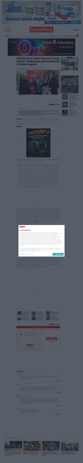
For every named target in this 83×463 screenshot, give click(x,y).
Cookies (27, 250)
